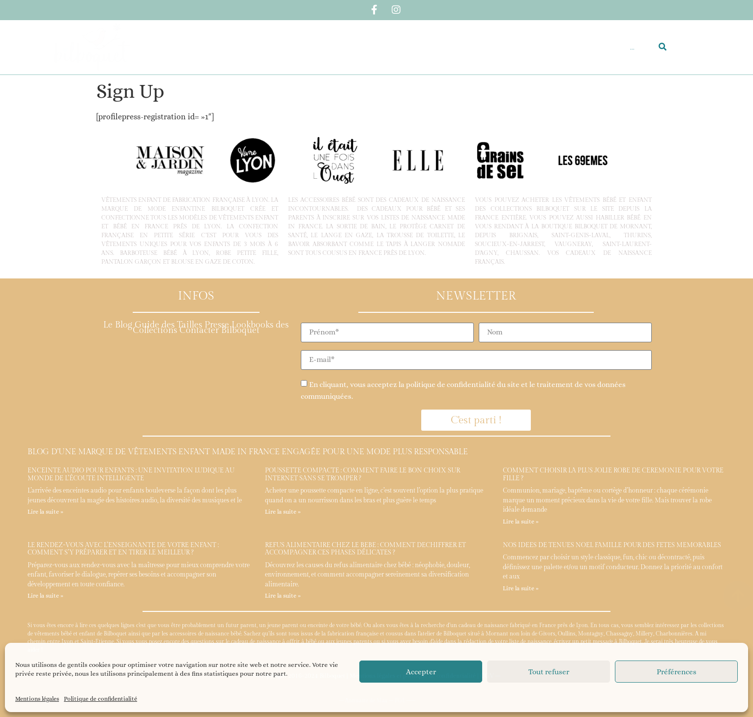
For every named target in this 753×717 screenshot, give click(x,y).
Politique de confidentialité (100, 698)
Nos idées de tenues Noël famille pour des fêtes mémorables (612, 545)
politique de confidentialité (450, 384)
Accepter (421, 671)
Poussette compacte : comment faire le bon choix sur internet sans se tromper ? (362, 474)
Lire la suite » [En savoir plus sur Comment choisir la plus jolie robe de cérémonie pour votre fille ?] (521, 521)
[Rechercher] (662, 47)
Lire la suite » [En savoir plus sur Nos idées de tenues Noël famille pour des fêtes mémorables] (521, 588)
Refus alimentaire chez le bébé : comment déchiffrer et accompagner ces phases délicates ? (365, 549)
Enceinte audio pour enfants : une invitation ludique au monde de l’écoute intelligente (131, 474)
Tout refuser (548, 671)
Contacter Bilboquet (219, 330)
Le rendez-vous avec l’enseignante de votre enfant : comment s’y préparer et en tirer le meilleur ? (123, 549)
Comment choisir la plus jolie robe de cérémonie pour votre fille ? (613, 474)
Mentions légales (37, 698)
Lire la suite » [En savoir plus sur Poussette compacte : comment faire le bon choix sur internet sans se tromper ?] (283, 511)
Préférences (676, 671)
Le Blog (117, 325)
